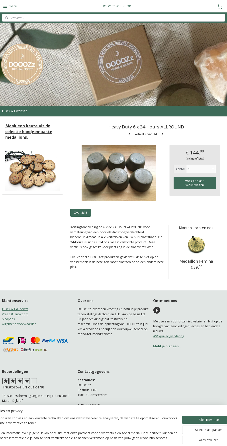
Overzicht (80, 213)
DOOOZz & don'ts (15, 309)
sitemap (100, 438)
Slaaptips (8, 319)
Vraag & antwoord (15, 314)
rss (109, 438)
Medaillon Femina (196, 261)
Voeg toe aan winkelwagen (194, 183)
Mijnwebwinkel (165, 438)
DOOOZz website (14, 111)
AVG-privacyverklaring (168, 336)
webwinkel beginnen (126, 438)
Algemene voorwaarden (19, 324)
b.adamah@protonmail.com (97, 410)
